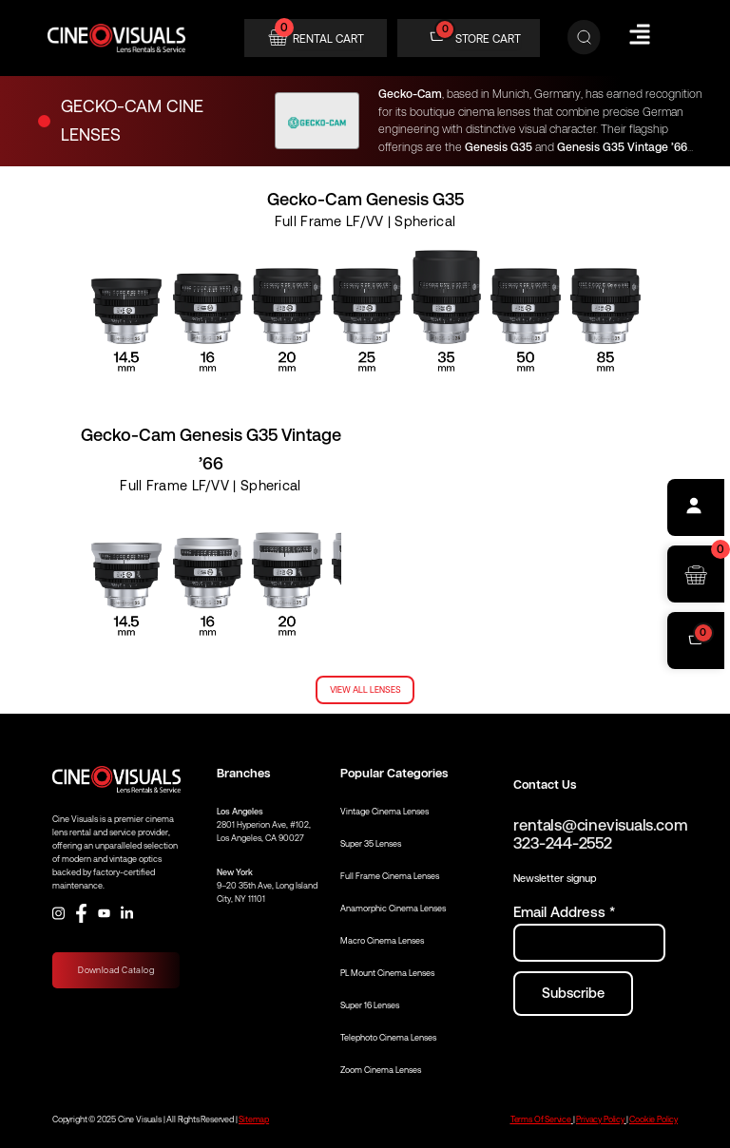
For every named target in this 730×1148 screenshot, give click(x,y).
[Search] (584, 38)
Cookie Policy (653, 1119)
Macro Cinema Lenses (382, 941)
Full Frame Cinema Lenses (389, 876)
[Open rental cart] (695, 574)
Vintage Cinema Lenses (384, 811)
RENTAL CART (328, 39)
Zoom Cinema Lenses (380, 1070)
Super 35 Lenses (370, 844)
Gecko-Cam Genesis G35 (365, 199)
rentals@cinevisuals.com (600, 825)
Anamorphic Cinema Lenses (393, 908)
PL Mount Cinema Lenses (387, 973)
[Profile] (695, 507)
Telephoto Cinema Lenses (388, 1038)
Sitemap (254, 1119)
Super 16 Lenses (369, 1005)
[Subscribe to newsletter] (573, 993)
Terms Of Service (540, 1119)
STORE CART (488, 39)
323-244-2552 (562, 843)
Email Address (564, 912)
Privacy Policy (600, 1119)
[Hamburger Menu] (639, 34)
